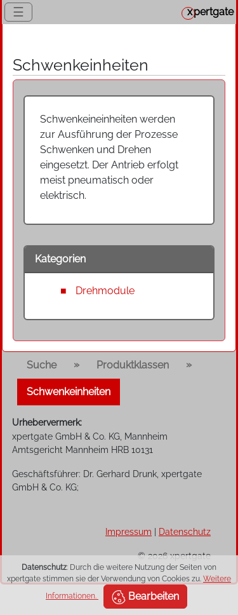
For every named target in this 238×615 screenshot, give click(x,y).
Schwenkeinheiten (68, 392)
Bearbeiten (145, 597)
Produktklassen (132, 365)
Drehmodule (105, 291)
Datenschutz (185, 531)
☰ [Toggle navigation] (18, 12)
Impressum (128, 531)
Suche (41, 365)
